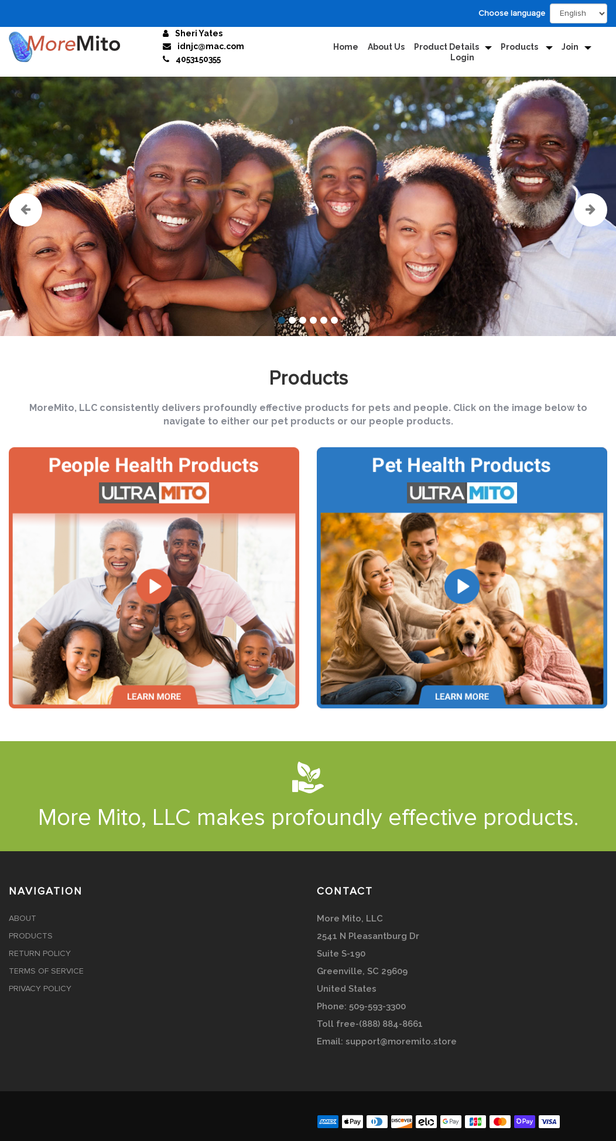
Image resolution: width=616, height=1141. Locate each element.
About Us (386, 47)
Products (520, 47)
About (22, 918)
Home (345, 47)
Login (462, 57)
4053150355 (198, 59)
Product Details (446, 47)
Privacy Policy (40, 989)
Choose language (511, 13)
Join (570, 47)
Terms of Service (46, 971)
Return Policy (40, 954)
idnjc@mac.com (210, 46)
